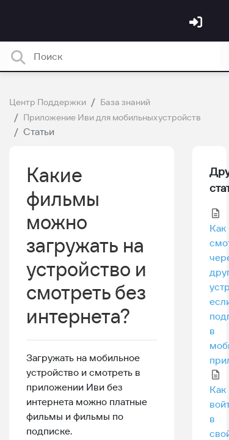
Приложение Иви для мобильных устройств (112, 117)
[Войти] (197, 23)
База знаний (125, 102)
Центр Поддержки (47, 102)
